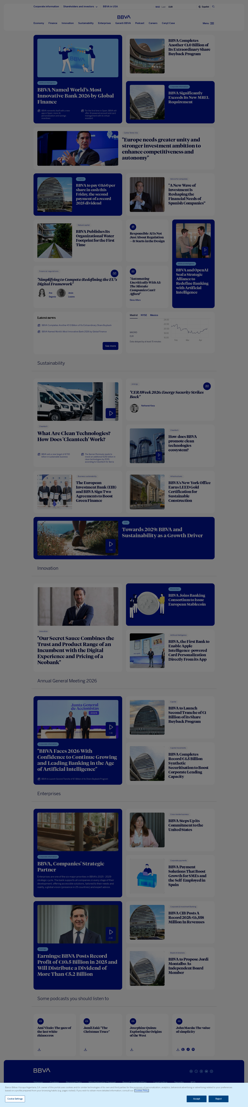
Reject (218, 1099)
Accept (196, 1099)
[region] (124, 1095)
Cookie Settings (15, 1099)
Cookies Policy (142, 1090)
